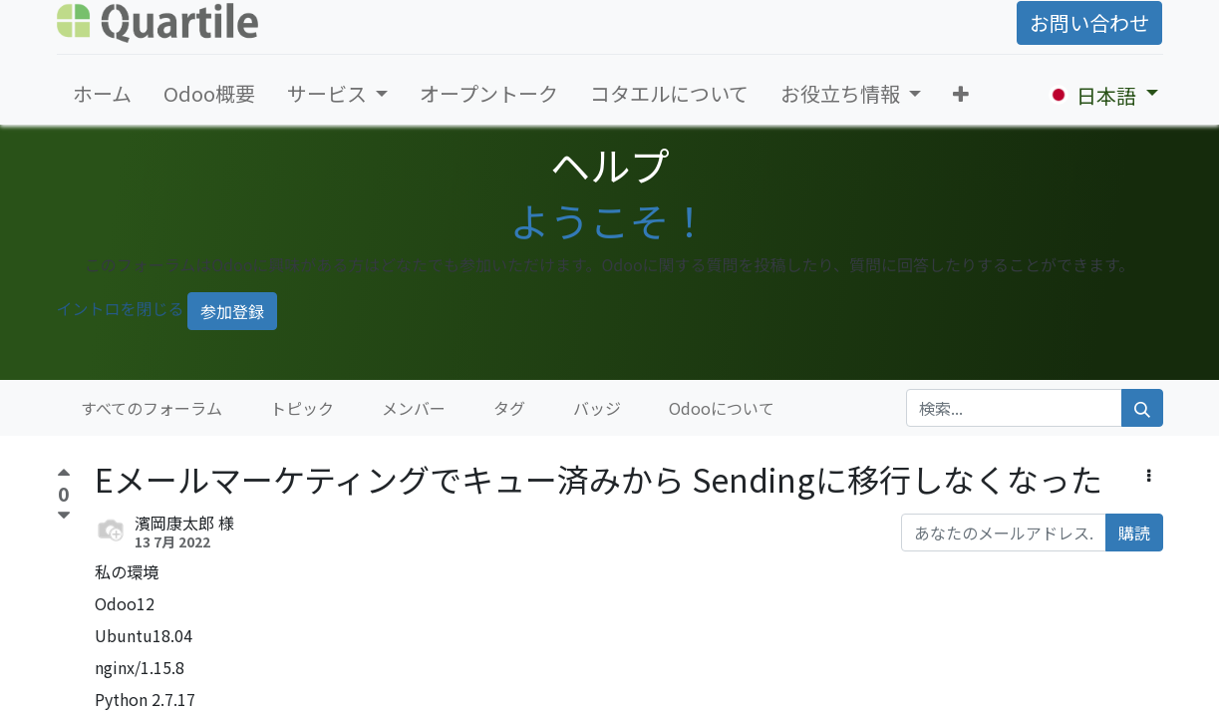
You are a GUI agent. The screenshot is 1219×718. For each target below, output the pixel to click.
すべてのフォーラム (151, 408)
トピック (302, 408)
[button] (961, 94)
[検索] (1142, 408)
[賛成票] (64, 475)
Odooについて (721, 408)
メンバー (414, 408)
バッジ (597, 408)
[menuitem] (102, 94)
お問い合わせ (1089, 22)
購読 (1134, 532)
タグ (509, 408)
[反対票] (64, 516)
